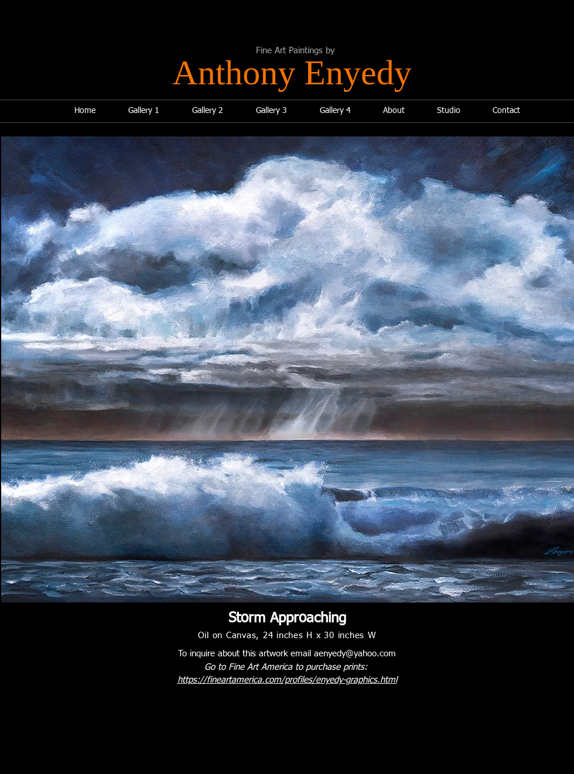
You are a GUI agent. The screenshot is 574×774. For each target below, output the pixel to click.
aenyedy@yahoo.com (355, 653)
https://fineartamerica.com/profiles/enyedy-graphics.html (287, 680)
